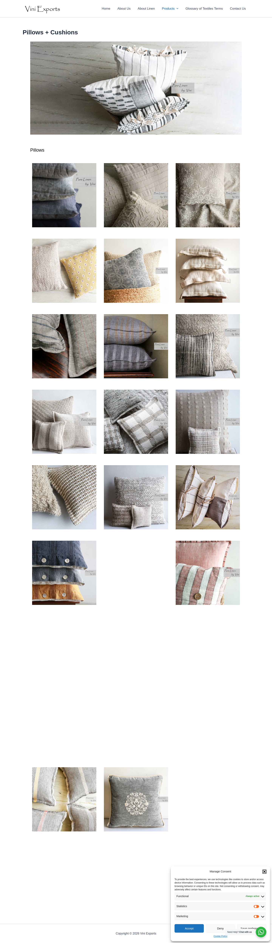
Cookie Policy (220, 936)
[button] (264, 872)
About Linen (148, 8)
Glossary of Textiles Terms (205, 8)
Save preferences (252, 928)
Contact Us (238, 8)
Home (109, 8)
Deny (220, 928)
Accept (189, 928)
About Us (127, 8)
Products (172, 8)
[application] (178, 8)
